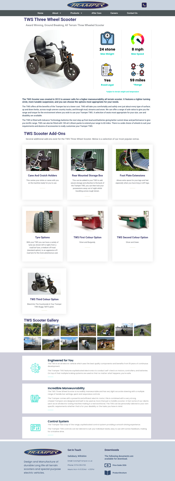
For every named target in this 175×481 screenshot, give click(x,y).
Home (40, 13)
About (56, 13)
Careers (114, 13)
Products (76, 13)
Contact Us (132, 13)
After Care (96, 13)
